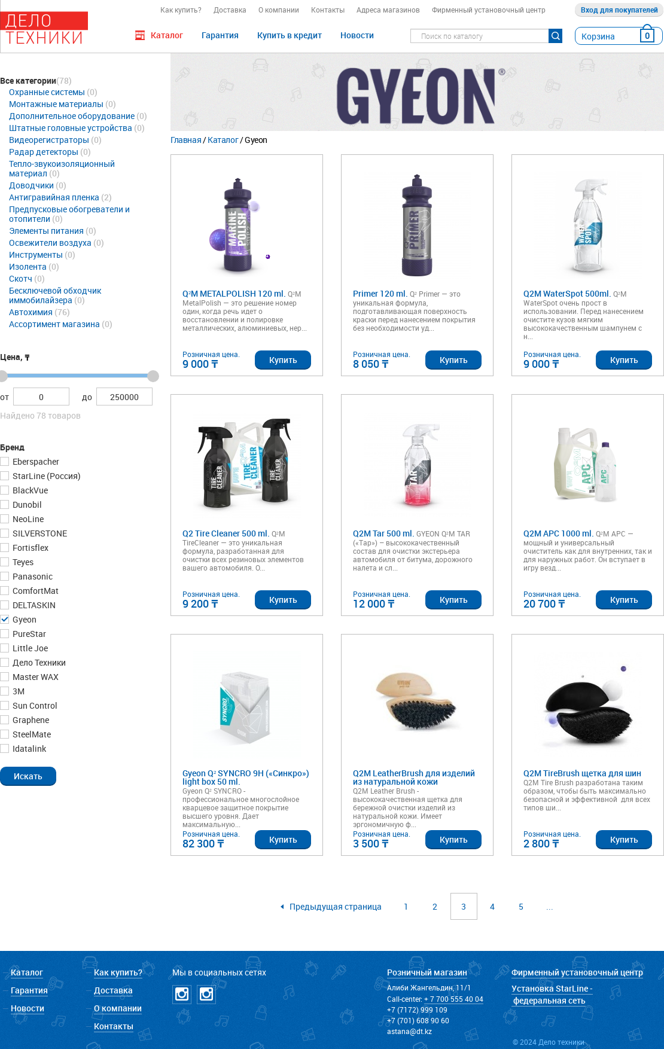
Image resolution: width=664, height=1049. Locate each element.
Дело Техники (38, 662)
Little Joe (29, 648)
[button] (28, 776)
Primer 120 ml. (380, 293)
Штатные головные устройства (70, 127)
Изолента (28, 266)
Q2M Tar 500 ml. (384, 533)
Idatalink (28, 748)
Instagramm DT (181, 994)
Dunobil (26, 504)
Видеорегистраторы (49, 139)
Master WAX (35, 676)
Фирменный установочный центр (489, 9)
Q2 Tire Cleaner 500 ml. (226, 533)
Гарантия (220, 35)
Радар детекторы (43, 151)
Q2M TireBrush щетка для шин (582, 773)
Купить (283, 359)
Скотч (20, 278)
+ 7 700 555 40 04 (453, 999)
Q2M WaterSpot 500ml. (567, 293)
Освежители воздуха (50, 242)
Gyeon (23, 619)
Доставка (230, 9)
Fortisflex (29, 547)
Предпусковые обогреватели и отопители (69, 213)
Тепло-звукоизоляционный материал (62, 168)
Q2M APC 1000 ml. (558, 533)
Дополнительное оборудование (72, 115)
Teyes (22, 562)
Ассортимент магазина (54, 324)
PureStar (28, 633)
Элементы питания (46, 230)
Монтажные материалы (56, 103)
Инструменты (36, 254)
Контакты (328, 9)
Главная (185, 139)
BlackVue (29, 490)
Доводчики (31, 185)
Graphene (30, 719)
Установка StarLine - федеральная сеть (552, 994)
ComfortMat (35, 590)
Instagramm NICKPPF (206, 994)
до (87, 396)
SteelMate (31, 734)
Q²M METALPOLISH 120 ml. (234, 293)
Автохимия (31, 312)
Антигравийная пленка (54, 197)
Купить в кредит (289, 35)
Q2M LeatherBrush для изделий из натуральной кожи (414, 777)
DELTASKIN (33, 605)
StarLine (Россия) (46, 475)
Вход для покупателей (619, 9)
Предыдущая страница (336, 906)
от (4, 396)
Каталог (223, 139)
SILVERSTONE (39, 533)
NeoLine (27, 518)
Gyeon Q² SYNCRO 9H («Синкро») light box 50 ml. (245, 777)
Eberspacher (35, 461)
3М (18, 691)
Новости (357, 35)
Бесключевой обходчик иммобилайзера (55, 295)
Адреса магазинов (388, 9)
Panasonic (32, 576)
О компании (278, 9)
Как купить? (181, 9)
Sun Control (34, 705)
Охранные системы (47, 91)
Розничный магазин (427, 972)
